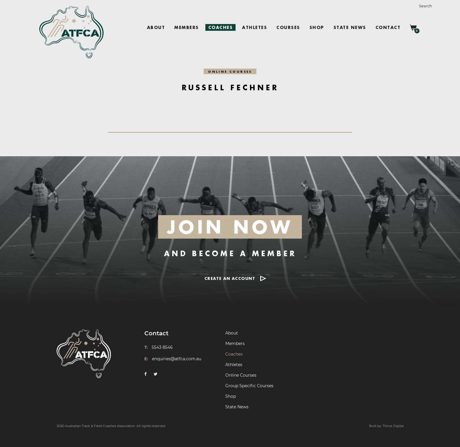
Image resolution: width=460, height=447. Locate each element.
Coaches (220, 27)
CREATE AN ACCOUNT (229, 278)
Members (186, 27)
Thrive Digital (393, 426)
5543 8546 (162, 347)
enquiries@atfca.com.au (176, 358)
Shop (317, 27)
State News (350, 27)
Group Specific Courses (249, 385)
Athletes (254, 27)
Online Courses (240, 375)
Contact (388, 27)
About (156, 27)
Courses (288, 27)
